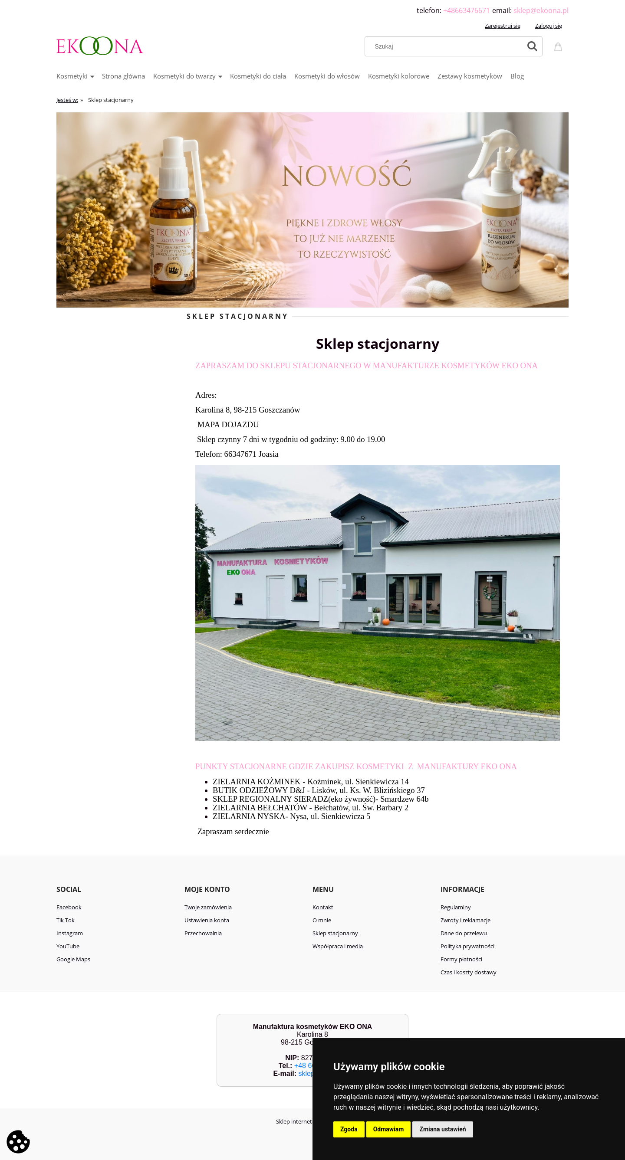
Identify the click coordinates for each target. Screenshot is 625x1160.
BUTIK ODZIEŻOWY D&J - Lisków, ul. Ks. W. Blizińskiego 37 (319, 790)
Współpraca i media (337, 946)
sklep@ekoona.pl (541, 10)
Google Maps (73, 959)
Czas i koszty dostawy (469, 972)
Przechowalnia (203, 933)
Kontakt (322, 907)
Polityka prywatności (467, 946)
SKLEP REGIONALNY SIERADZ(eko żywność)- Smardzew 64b (321, 798)
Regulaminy (456, 907)
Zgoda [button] (349, 1129)
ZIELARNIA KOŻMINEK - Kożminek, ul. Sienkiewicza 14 (311, 781)
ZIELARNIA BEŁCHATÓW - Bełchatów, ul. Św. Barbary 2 (310, 807)
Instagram (69, 933)
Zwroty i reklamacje (465, 920)
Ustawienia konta (206, 920)
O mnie (321, 920)
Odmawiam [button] (388, 1129)
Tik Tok (65, 920)
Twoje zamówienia (208, 907)
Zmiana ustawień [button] (442, 1129)
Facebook (69, 907)
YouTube (67, 946)
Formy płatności (461, 959)
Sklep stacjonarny (335, 933)
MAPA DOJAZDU (227, 424)
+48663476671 (466, 10)
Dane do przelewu (464, 933)
